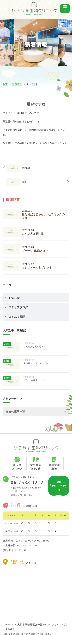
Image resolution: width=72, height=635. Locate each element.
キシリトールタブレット (37, 267)
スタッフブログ (18, 307)
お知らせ (14, 297)
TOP (5, 84)
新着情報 (17, 84)
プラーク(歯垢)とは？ (35, 250)
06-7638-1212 (27, 482)
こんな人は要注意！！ (35, 233)
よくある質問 (17, 316)
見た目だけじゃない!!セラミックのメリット (43, 216)
